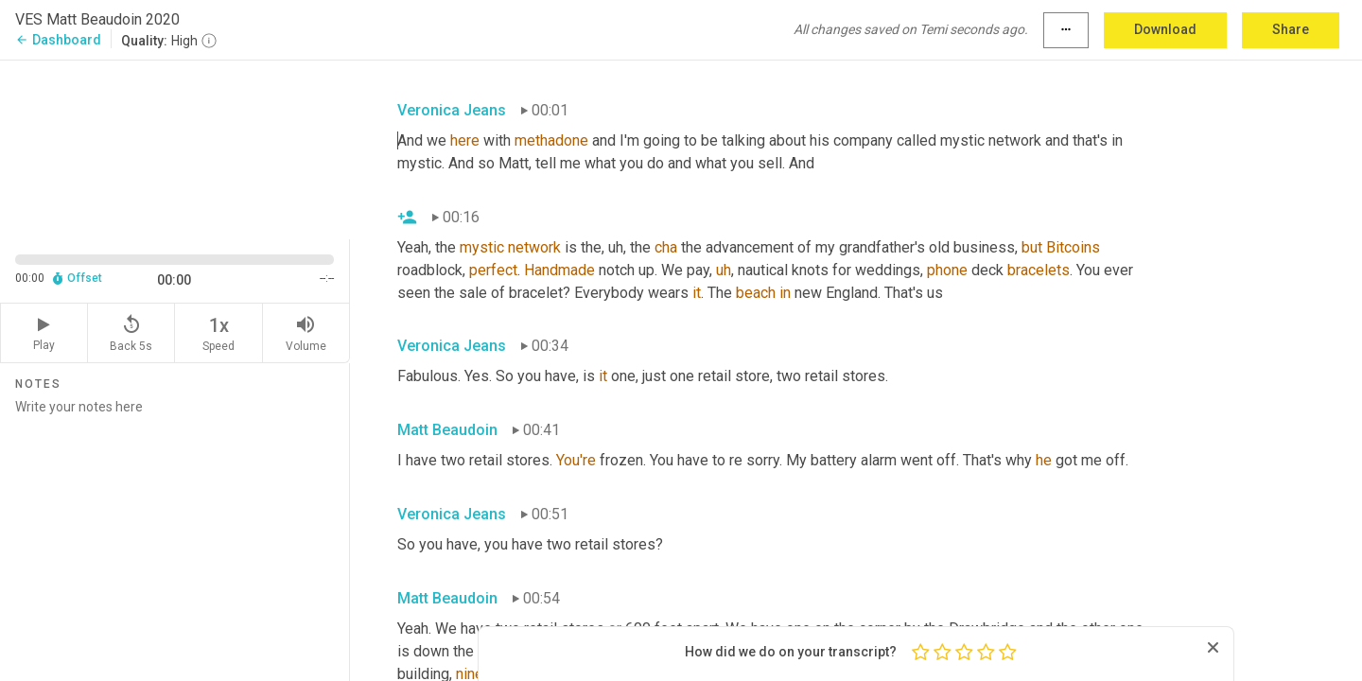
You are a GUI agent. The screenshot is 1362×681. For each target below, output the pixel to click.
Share (1290, 29)
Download (1165, 29)
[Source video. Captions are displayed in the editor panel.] (175, 148)
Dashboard (58, 39)
